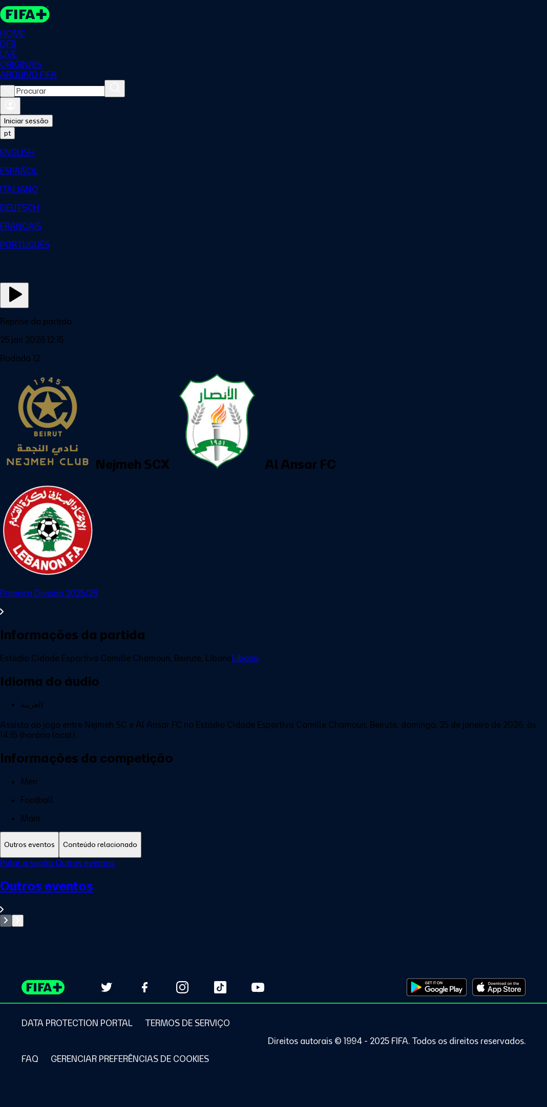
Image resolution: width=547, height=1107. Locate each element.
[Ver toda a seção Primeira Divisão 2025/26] (273, 602)
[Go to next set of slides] (18, 921)
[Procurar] (114, 88)
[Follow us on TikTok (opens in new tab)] (220, 987)
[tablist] (273, 845)
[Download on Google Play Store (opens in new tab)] (436, 987)
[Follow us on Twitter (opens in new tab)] (106, 987)
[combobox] (59, 91)
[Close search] (7, 91)
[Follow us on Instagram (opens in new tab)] (182, 987)
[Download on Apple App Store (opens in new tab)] (498, 987)
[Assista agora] (14, 295)
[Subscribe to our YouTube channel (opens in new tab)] (258, 987)
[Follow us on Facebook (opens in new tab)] (144, 987)
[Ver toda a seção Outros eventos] (273, 896)
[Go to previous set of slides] (6, 921)
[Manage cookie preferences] (130, 1059)
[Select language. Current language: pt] (7, 133)
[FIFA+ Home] (25, 14)
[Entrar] (10, 106)
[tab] (29, 845)
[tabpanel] (273, 892)
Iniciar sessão (26, 120)
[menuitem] (273, 152)
